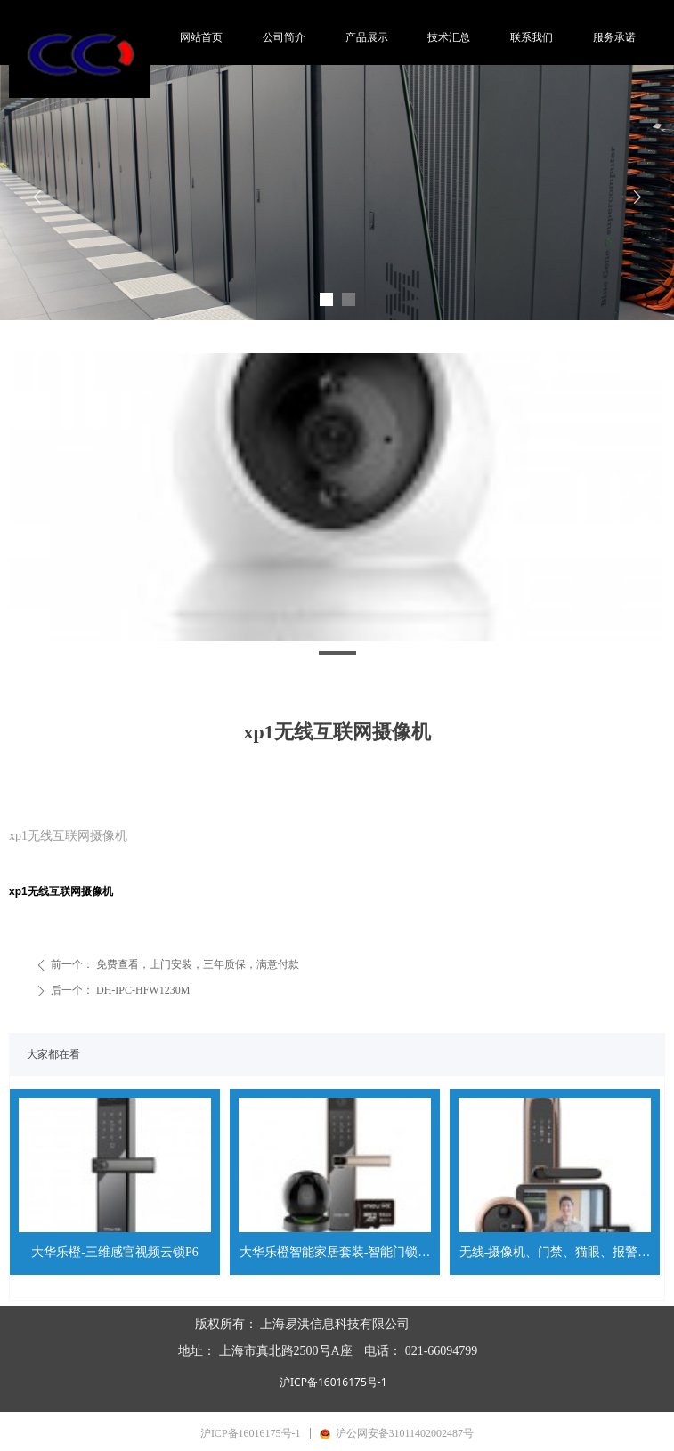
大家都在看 (53, 1054)
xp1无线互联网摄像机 (61, 891)
